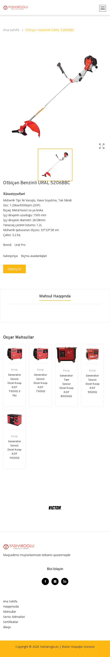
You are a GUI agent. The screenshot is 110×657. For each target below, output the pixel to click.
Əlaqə (7, 627)
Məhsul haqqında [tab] (55, 295)
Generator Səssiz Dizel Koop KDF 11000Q (14, 450)
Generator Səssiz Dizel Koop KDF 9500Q (92, 384)
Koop (14, 369)
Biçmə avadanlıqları (34, 256)
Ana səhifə (11, 30)
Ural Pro (20, 245)
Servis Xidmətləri (14, 617)
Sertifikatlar (10, 622)
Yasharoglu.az (49, 647)
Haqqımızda (11, 606)
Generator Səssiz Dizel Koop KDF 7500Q (40, 383)
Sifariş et (14, 269)
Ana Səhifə (10, 601)
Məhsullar (9, 612)
